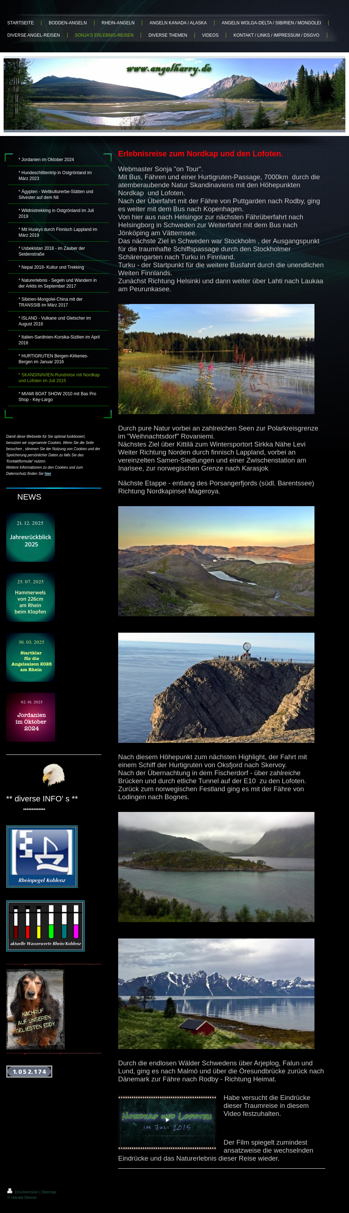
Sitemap (48, 1192)
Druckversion (23, 1192)
